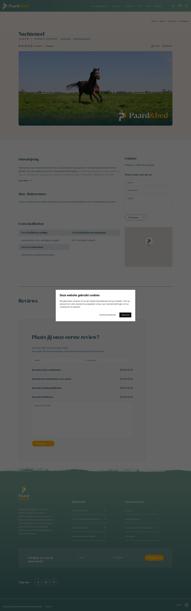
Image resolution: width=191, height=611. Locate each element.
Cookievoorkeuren (107, 314)
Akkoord (125, 315)
